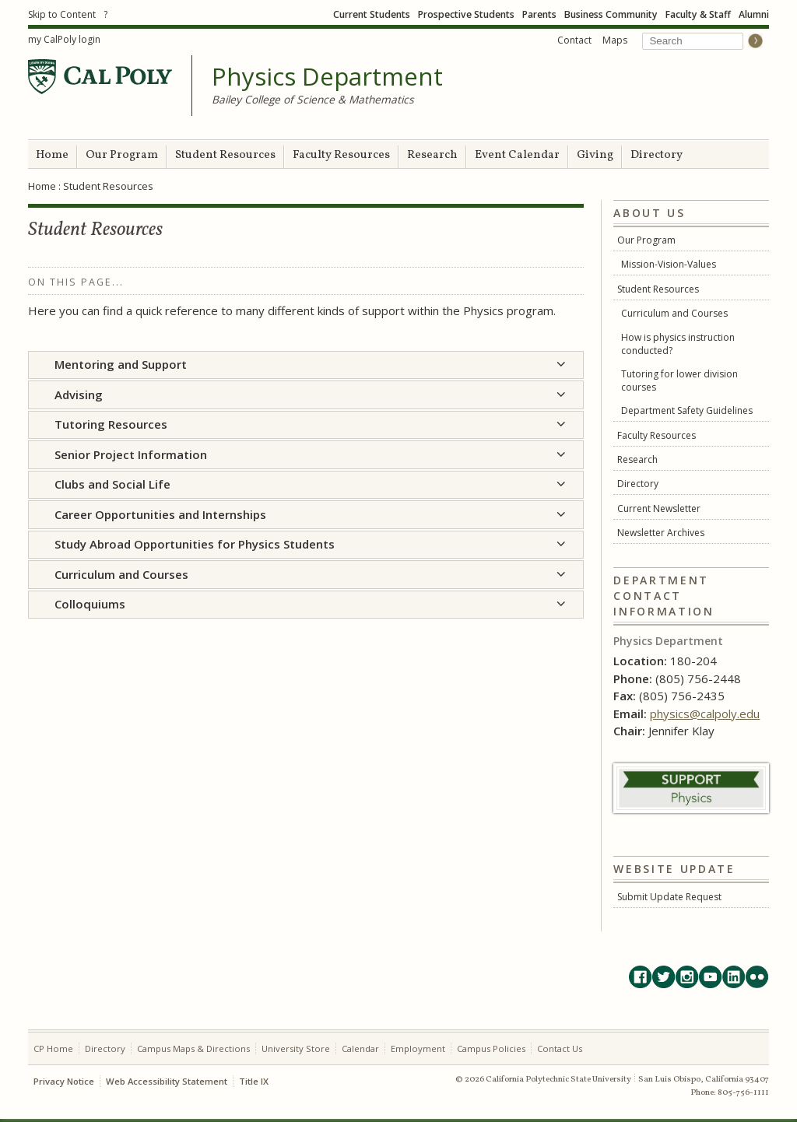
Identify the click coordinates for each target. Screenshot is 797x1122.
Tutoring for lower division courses (679, 380)
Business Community (611, 14)
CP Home (53, 1048)
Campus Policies (491, 1048)
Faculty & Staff (698, 14)
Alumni (754, 14)
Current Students (371, 14)
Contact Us (559, 1048)
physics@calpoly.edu (705, 713)
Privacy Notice (63, 1081)
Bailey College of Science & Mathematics (313, 99)
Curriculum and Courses (674, 313)
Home (52, 155)
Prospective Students (466, 14)
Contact (574, 40)
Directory (656, 155)
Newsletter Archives (660, 532)
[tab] (306, 365)
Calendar (360, 1048)
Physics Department (327, 77)
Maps (614, 40)
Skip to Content (62, 14)
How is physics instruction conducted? (678, 344)
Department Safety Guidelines (687, 410)
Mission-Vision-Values (668, 264)
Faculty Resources (341, 155)
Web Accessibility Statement (166, 1081)
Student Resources (225, 155)
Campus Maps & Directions (193, 1048)
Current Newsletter (658, 508)
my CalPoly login (64, 39)
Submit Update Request (669, 896)
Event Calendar (517, 155)
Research (432, 155)
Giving (595, 155)
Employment (418, 1048)
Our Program (122, 155)
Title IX (254, 1081)
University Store (296, 1048)
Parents (539, 14)
